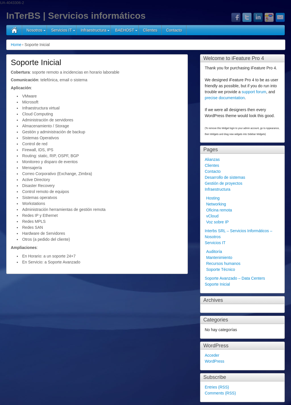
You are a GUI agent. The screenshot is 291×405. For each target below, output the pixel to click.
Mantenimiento (219, 257)
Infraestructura (93, 30)
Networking (216, 204)
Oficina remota (219, 210)
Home (16, 44)
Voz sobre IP (217, 222)
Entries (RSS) (217, 387)
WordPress (214, 361)
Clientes (150, 30)
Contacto (174, 30)
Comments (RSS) (220, 393)
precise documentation (225, 97)
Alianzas (212, 159)
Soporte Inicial (217, 284)
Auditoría (214, 251)
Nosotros (34, 30)
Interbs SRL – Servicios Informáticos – (238, 231)
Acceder (212, 355)
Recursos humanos (223, 263)
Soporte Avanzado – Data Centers (235, 278)
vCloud (212, 216)
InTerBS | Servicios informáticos (76, 16)
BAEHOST (124, 30)
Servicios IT (61, 30)
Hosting (212, 198)
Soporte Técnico (220, 269)
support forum (254, 92)
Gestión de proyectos (223, 183)
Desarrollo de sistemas (225, 177)
